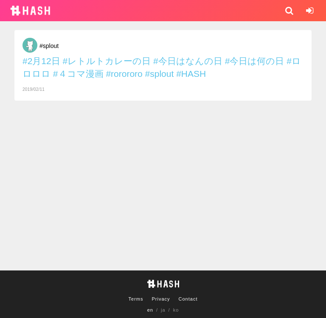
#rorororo (124, 74)
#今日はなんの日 (187, 61)
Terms (136, 298)
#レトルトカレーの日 (107, 61)
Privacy (161, 298)
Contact (188, 298)
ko (176, 309)
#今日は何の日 (254, 61)
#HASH (191, 74)
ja (163, 309)
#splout (49, 45)
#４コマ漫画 (78, 74)
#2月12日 (41, 61)
